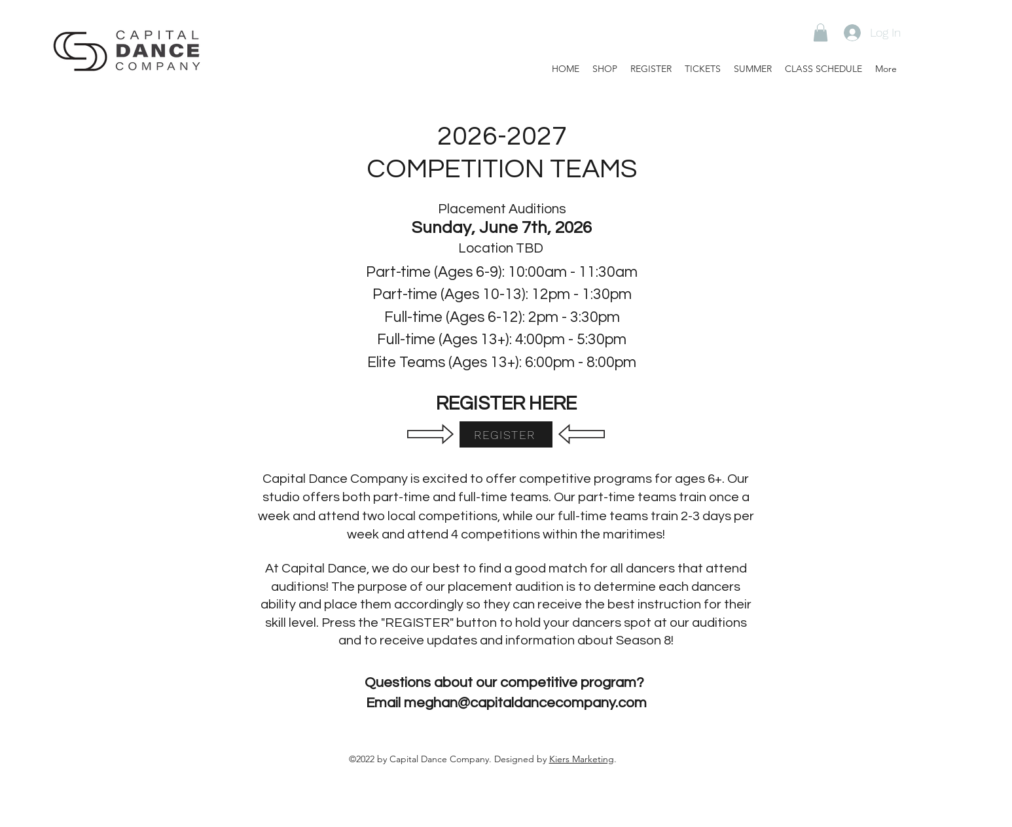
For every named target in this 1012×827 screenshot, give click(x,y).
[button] (820, 32)
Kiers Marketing (581, 759)
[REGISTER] (506, 434)
